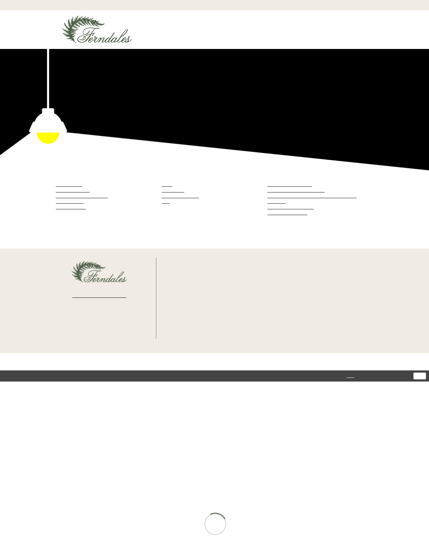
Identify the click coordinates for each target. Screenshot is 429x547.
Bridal (167, 184)
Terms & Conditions (335, 290)
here (342, 376)
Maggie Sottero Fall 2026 (290, 207)
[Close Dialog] (8, 376)
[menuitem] (81, 4)
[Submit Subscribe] (124, 295)
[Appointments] (81, 4)
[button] (343, 5)
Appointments (331, 307)
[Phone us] (214, 4)
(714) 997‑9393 (198, 298)
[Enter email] (99, 295)
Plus (165, 201)
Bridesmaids (173, 190)
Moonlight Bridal (71, 207)
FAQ (322, 323)
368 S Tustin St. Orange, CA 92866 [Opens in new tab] (200, 286)
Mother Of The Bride (181, 196)
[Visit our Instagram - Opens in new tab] (99, 321)
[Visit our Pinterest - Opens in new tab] (117, 321)
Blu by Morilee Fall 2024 (289, 184)
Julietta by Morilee (73, 190)
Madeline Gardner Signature (82, 196)
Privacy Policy (331, 284)
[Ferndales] (97, 32)
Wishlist (326, 312)
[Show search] (330, 5)
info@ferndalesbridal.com (206, 318)
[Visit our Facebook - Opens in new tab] (81, 321)
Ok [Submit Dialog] (420, 376)
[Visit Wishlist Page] (357, 5)
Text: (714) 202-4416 (202, 308)
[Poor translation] (34, 413)
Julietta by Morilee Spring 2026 (296, 190)
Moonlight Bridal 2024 (287, 212)
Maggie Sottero (70, 201)
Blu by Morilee (69, 184)
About (324, 318)
